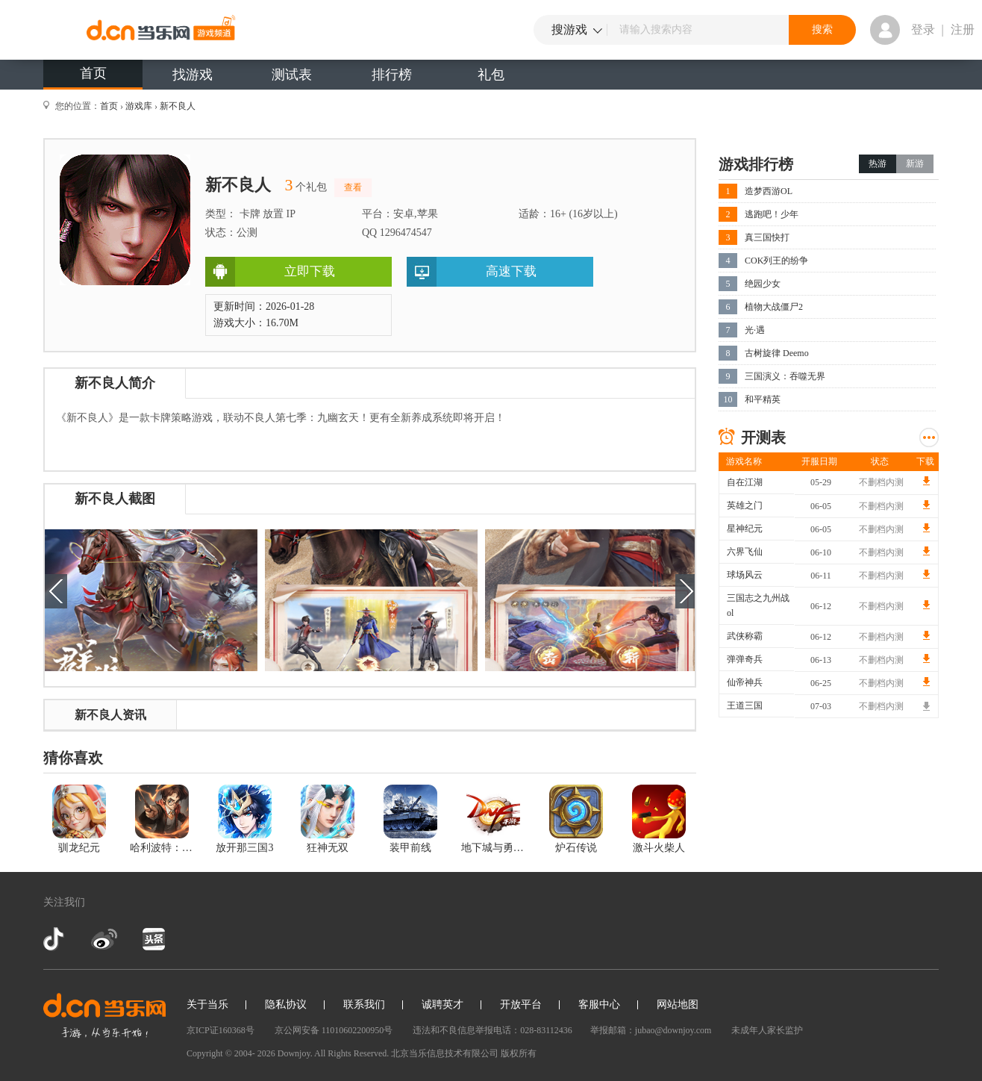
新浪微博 (104, 939)
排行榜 (392, 74)
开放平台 (521, 1004)
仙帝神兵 (745, 682)
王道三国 (745, 705)
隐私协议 (286, 1004)
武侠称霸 (745, 636)
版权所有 (519, 1053)
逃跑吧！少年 (771, 214)
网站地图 (677, 1004)
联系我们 (364, 1004)
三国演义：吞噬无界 (785, 376)
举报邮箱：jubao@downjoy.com (651, 1030)
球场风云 (745, 575)
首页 (93, 73)
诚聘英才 (442, 1004)
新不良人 (178, 106)
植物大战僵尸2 (774, 307)
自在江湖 (745, 482)
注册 (963, 29)
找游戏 (192, 74)
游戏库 (138, 106)
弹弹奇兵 (745, 659)
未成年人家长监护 (767, 1030)
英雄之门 (745, 505)
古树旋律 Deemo (777, 353)
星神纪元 (745, 528)
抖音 (55, 939)
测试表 (292, 74)
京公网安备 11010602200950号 (334, 1030)
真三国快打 (767, 237)
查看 (353, 187)
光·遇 (755, 330)
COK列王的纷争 (776, 260)
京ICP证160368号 (220, 1030)
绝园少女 (763, 283)
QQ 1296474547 (397, 232)
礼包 (491, 74)
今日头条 (153, 939)
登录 (923, 29)
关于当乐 (207, 1004)
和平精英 (763, 399)
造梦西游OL (768, 191)
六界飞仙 (745, 551)
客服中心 (599, 1004)
